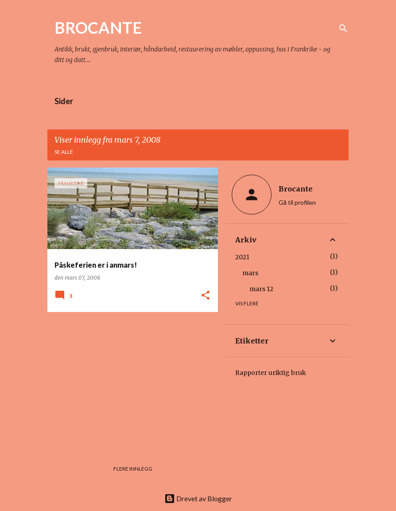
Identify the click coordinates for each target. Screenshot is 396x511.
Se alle (63, 151)
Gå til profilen (297, 202)
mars (250, 273)
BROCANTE (98, 27)
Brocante (296, 188)
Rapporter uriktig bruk (270, 373)
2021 (242, 257)
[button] (205, 296)
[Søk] (343, 28)
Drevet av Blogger (198, 498)
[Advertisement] (129, 381)
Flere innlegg (132, 468)
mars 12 (261, 289)
